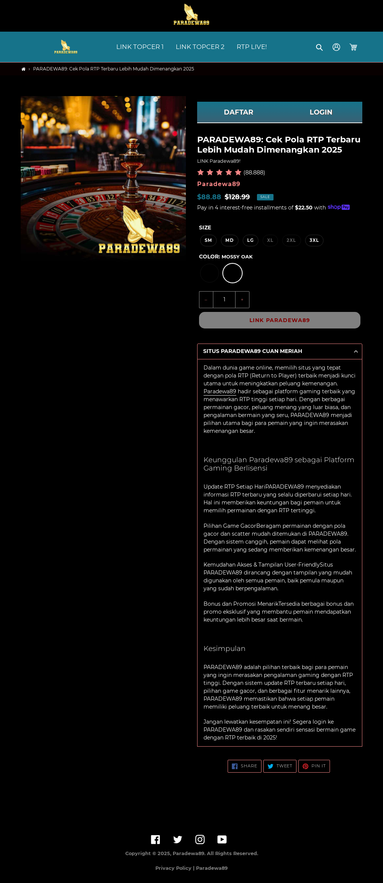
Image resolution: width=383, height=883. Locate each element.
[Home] (23, 69)
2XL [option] (291, 240)
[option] (209, 273)
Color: (225, 256)
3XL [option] (314, 240)
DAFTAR (238, 112)
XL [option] (270, 240)
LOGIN (321, 112)
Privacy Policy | (175, 868)
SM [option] (208, 240)
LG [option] (250, 240)
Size (205, 227)
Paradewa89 (220, 391)
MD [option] (229, 240)
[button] (320, 47)
